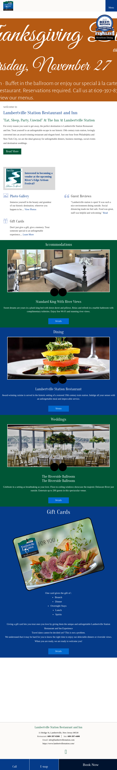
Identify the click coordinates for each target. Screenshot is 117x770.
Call (15, 766)
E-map (44, 766)
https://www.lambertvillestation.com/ (58, 743)
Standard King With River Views (58, 302)
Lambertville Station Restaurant (58, 389)
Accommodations (58, 244)
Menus (58, 408)
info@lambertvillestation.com (61, 740)
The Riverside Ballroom (58, 476)
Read (105, 213)
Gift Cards (17, 221)
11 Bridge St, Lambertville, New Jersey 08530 (58, 732)
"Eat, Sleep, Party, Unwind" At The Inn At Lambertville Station (49, 120)
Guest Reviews (81, 196)
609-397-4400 (74, 736)
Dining (58, 332)
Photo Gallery (19, 196)
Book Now (91, 764)
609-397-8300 (53, 736)
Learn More (28, 234)
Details (58, 321)
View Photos (30, 209)
